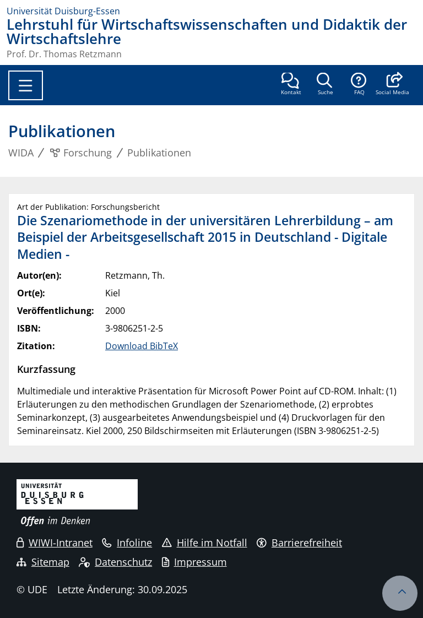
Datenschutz (115, 561)
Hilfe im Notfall (204, 542)
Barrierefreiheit (299, 542)
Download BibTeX (141, 346)
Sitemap (43, 561)
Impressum (194, 561)
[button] (392, 85)
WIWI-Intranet (55, 542)
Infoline (127, 542)
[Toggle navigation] (25, 85)
